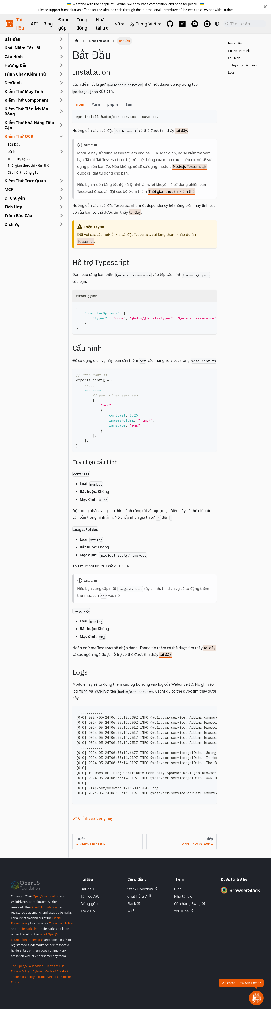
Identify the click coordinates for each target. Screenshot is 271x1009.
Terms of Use (55, 966)
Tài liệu (20, 23)
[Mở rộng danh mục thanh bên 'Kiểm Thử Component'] (61, 100)
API (34, 24)
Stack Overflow (142, 889)
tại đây (135, 212)
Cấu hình (234, 58)
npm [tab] (80, 104)
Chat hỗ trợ (139, 896)
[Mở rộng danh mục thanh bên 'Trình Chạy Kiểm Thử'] (61, 74)
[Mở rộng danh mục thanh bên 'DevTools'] (61, 83)
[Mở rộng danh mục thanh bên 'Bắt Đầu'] (61, 39)
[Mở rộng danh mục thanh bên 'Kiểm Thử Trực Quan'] (61, 181)
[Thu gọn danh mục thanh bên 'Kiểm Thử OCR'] (61, 136)
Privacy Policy (20, 971)
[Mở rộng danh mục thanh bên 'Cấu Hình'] (61, 56)
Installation (236, 43)
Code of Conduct (56, 971)
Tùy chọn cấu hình (244, 65)
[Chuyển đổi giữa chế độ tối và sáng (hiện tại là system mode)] (217, 23)
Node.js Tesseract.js (189, 166)
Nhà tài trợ (102, 23)
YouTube (183, 911)
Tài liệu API (90, 896)
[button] (34, 48)
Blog (48, 24)
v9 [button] (117, 24)
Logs (231, 72)
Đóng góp (64, 23)
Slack (133, 903)
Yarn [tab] (96, 104)
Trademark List (27, 929)
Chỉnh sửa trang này (92, 818)
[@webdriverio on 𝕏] (182, 23)
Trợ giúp (88, 911)
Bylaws (37, 971)
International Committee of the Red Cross (172, 10)
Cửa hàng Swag (189, 903)
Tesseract (86, 241)
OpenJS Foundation (46, 896)
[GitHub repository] (170, 23)
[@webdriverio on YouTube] (195, 23)
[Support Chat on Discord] (207, 23)
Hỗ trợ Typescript (240, 51)
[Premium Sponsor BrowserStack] (240, 893)
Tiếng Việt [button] (143, 24)
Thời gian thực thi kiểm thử (171, 191)
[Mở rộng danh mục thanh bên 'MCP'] (61, 189)
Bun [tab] (128, 104)
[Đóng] (265, 7)
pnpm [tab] (112, 104)
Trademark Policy (61, 923)
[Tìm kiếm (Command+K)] (244, 23)
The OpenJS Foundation (27, 966)
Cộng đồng (81, 23)
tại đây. (181, 130)
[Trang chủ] (76, 41)
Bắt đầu (87, 889)
